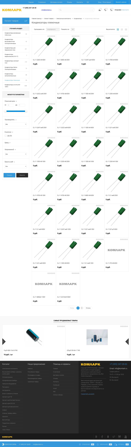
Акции (55, 388)
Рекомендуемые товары (35, 378)
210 (26, 62)
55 (26, 80)
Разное (4, 426)
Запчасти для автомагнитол (10, 406)
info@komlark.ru (46, 10)
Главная (31, 2)
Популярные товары (33, 372)
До (16, 105)
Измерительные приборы (9, 380)
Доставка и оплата (56, 2)
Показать (9, 175)
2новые (4, 410)
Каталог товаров (16, 21)
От (5, 105)
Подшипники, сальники (8, 423)
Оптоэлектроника (7, 377)
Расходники (5, 387)
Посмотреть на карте (87, 394)
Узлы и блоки (6, 429)
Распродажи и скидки (34, 375)
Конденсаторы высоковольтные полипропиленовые (10, 41)
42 (26, 41)
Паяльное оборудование (9, 383)
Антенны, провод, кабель (9, 413)
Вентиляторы (6, 420)
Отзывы (69, 2)
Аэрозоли (5, 416)
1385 (25, 85)
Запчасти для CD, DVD (8, 403)
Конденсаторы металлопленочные (10, 75)
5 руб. (44, 65)
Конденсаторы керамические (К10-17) (11, 55)
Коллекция (56, 385)
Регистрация (107, 2)
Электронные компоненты (10, 368)
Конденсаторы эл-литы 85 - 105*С (12, 85)
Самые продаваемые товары (66, 320)
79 (26, 68)
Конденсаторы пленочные (12, 80)
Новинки (30, 368)
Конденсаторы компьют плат (12, 62)
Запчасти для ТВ (7, 397)
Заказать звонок (121, 2)
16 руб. (8, 355)
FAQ (54, 391)
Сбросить (22, 175)
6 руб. (92, 167)
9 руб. (39, 355)
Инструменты (6, 390)
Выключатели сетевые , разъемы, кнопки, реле (12, 373)
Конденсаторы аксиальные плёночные (12, 34)
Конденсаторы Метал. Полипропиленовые (11, 68)
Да (9, 135)
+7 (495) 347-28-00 (24, 444)
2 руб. (68, 302)
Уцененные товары (33, 381)
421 (26, 49)
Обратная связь (9, 444)
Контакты (80, 2)
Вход (99, 2)
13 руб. (71, 355)
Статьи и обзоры (58, 395)
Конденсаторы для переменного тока (10, 49)
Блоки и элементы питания (10, 393)
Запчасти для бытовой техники (11, 400)
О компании (42, 2)
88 (26, 75)
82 (26, 34)
